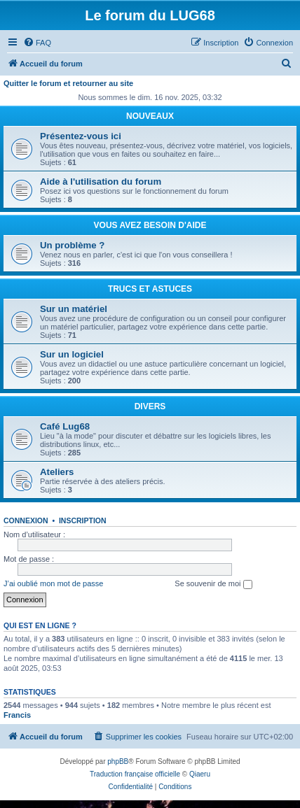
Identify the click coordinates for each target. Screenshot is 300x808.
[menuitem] (37, 42)
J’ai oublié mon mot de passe (53, 583)
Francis (17, 715)
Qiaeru (199, 774)
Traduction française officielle (135, 774)
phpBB (117, 761)
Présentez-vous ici (80, 136)
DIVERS (150, 406)
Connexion (26, 520)
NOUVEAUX (150, 116)
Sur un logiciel (72, 354)
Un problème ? (72, 245)
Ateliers (57, 472)
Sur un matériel (73, 309)
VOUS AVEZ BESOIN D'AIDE (150, 225)
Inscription (83, 520)
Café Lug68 (65, 426)
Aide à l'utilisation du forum (100, 181)
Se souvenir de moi (213, 584)
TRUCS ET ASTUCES (150, 289)
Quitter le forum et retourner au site (68, 83)
